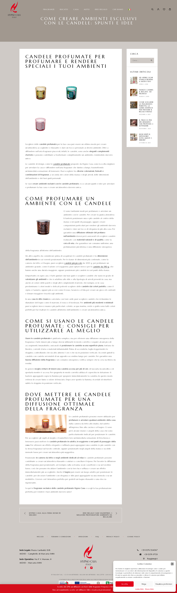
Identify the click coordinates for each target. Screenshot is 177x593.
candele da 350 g (101, 266)
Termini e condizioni (61, 536)
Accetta (124, 584)
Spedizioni (83, 536)
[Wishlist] (164, 9)
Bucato (64, 9)
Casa (76, 9)
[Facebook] (85, 568)
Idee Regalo (101, 9)
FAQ (97, 536)
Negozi (40, 536)
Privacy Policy (149, 589)
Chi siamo (118, 9)
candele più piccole (73, 263)
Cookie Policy (139, 589)
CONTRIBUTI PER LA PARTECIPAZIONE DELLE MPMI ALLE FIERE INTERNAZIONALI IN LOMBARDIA (88, 579)
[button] (172, 564)
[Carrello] (170, 9)
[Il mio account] (158, 9)
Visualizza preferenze (163, 584)
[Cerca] (152, 9)
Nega (144, 584)
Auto (87, 9)
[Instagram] (91, 568)
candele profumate (61, 164)
